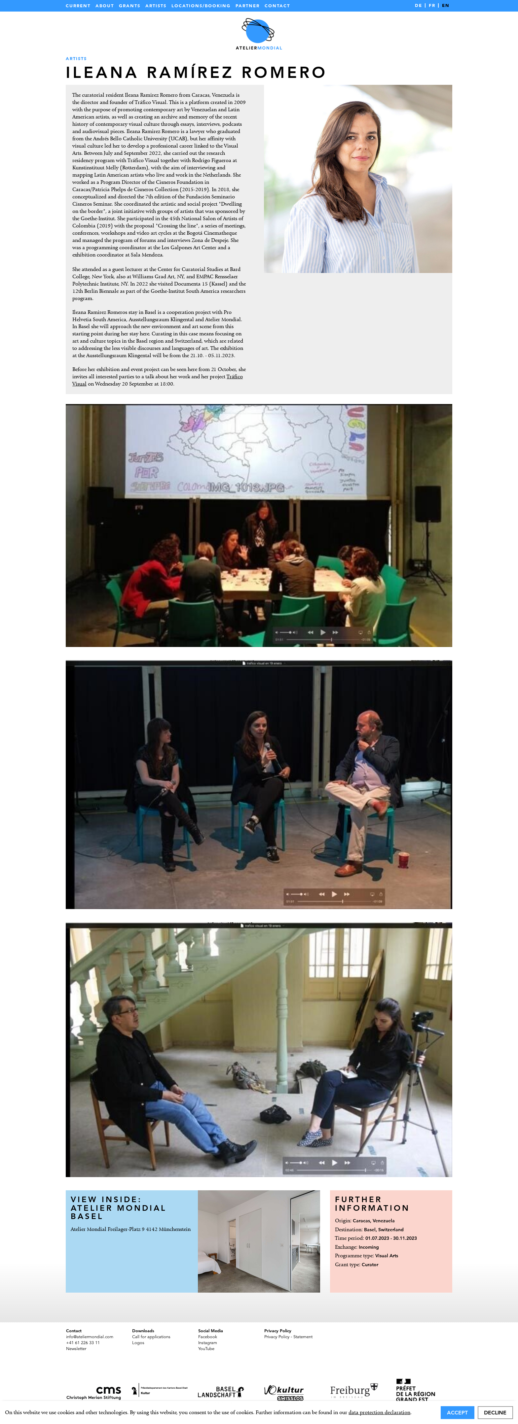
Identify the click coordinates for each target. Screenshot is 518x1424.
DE (418, 5)
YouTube (206, 1348)
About (104, 6)
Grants (129, 6)
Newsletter (76, 1348)
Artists (155, 6)
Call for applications (151, 1336)
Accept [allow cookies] (457, 1412)
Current (78, 6)
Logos (138, 1342)
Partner (248, 6)
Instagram (207, 1342)
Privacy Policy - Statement (288, 1336)
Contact (277, 6)
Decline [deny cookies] (495, 1412)
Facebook (207, 1336)
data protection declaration (379, 1412)
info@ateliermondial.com (89, 1336)
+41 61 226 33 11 (83, 1342)
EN (446, 5)
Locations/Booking (201, 6)
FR (432, 5)
